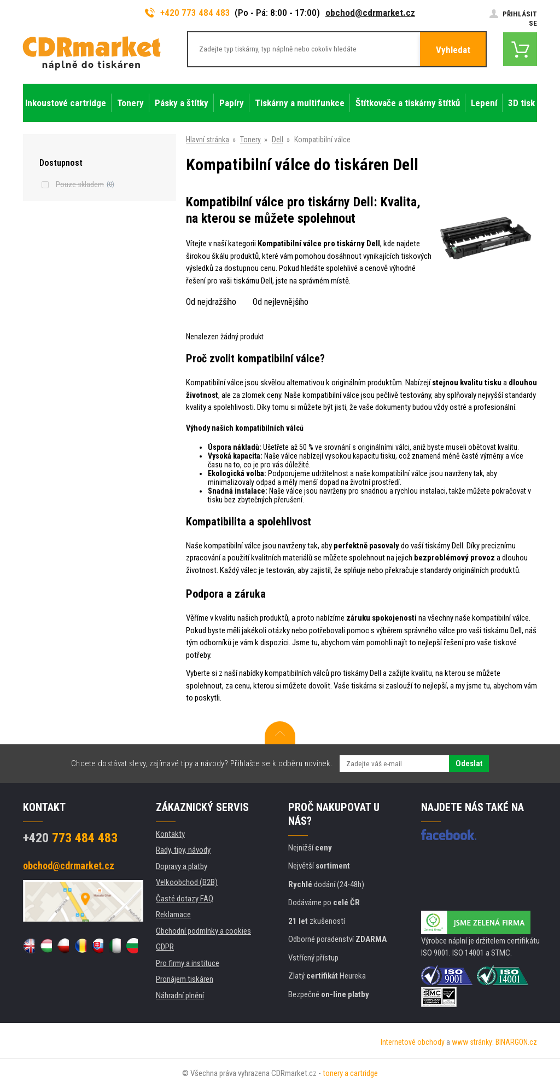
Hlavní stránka (207, 139)
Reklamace (173, 914)
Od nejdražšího (211, 302)
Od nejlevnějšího (280, 302)
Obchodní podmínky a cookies (203, 931)
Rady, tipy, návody (183, 850)
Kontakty (170, 834)
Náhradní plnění (180, 995)
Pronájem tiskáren (184, 979)
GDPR (165, 947)
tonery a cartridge (350, 1073)
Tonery (250, 139)
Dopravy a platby (181, 866)
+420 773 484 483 (187, 12)
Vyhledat (453, 49)
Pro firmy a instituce (187, 963)
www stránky (472, 1042)
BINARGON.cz (516, 1042)
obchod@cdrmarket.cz (370, 12)
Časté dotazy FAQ (184, 899)
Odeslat (469, 763)
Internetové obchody (413, 1042)
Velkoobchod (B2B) (187, 882)
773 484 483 (70, 838)
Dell (277, 139)
